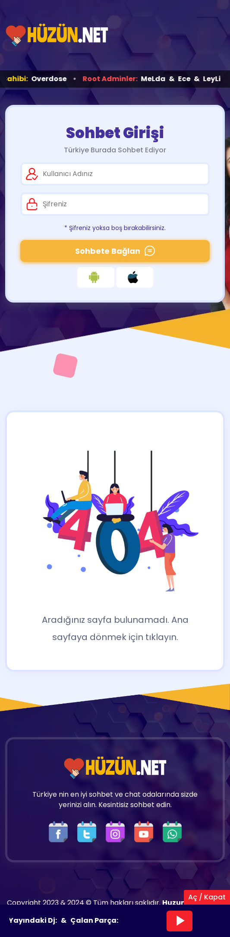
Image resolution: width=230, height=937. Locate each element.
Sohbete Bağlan (115, 251)
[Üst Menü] (210, 35)
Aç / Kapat (207, 897)
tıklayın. (161, 637)
